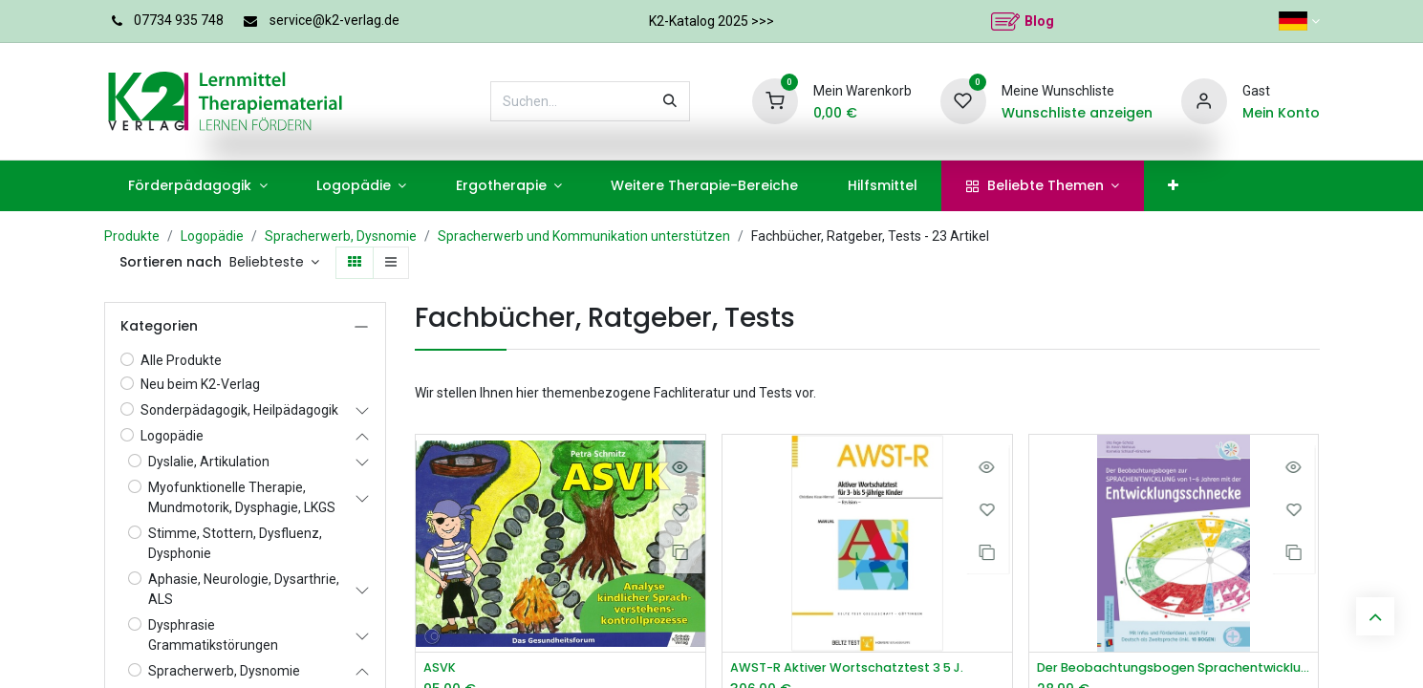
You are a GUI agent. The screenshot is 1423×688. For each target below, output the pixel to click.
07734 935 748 (179, 20)
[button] (274, 263)
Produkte (132, 236)
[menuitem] (198, 186)
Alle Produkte (181, 360)
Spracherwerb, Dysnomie (341, 236)
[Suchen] (670, 101)
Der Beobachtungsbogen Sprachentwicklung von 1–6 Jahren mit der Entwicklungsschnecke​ (1174, 668)
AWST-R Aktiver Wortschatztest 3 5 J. (859, 668)
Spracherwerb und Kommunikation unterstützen (584, 236)
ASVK (441, 668)
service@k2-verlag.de (334, 20)
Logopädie (212, 236)
